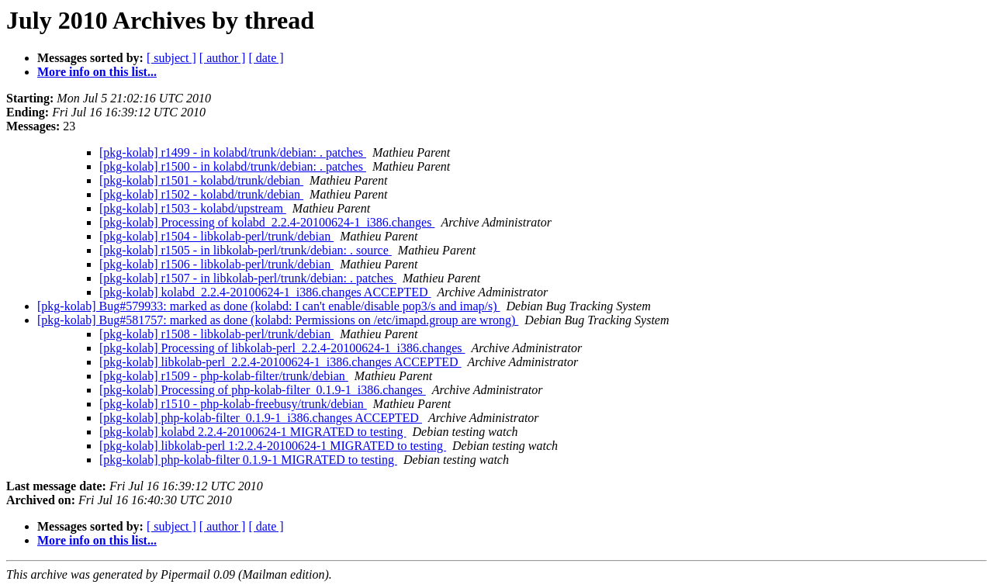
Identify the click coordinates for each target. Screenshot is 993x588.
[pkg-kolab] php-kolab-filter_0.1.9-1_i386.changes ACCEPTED (260, 417)
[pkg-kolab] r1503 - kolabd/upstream (192, 208)
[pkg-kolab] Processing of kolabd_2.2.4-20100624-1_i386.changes (266, 222)
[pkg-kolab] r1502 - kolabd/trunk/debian (201, 194)
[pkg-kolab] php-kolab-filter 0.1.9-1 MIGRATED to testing (248, 459)
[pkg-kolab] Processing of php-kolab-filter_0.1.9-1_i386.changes (262, 389)
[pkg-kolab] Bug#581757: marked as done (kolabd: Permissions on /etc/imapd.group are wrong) (277, 320)
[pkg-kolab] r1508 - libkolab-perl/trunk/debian (216, 334)
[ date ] (265, 57)
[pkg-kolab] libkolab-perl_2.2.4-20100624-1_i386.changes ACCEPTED (280, 361)
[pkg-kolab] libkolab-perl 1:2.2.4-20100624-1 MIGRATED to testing (272, 445)
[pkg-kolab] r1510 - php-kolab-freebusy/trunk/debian (233, 403)
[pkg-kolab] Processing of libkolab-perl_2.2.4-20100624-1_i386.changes (282, 348)
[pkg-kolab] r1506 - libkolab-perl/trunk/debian (216, 264)
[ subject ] (171, 57)
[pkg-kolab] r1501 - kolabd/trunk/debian (201, 180)
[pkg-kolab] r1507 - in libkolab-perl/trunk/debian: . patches (247, 278)
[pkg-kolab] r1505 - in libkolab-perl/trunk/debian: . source (245, 250)
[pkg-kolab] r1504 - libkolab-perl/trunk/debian (216, 236)
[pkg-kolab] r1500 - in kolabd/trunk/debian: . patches (232, 166)
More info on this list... (97, 71)
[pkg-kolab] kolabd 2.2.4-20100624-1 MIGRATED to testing (253, 431)
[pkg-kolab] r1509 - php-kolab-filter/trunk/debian (223, 375)
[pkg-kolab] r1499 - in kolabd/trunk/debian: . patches (232, 152)
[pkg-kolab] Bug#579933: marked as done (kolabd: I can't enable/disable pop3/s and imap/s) (268, 306)
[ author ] (222, 57)
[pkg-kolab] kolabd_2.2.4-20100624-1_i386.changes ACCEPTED (265, 292)
